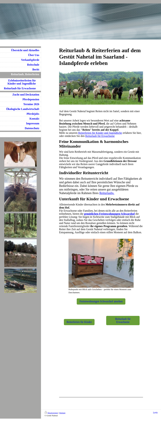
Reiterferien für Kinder (79, 322)
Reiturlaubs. (106, 193)
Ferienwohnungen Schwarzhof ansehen (100, 301)
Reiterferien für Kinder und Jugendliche (100, 132)
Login (155, 412)
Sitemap (62, 413)
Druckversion (51, 413)
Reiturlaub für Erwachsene (100, 135)
